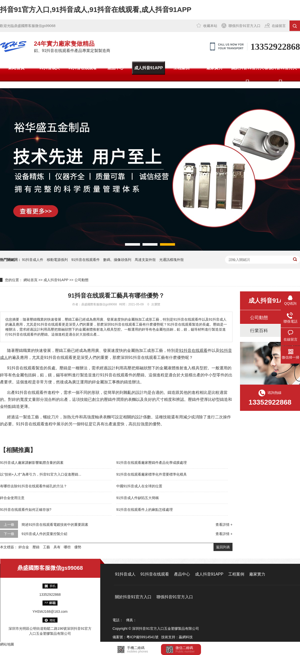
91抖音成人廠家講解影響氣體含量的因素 (32, 463)
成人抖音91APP (148, 68)
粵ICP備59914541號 (142, 637)
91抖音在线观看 (82, 68)
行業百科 (259, 330)
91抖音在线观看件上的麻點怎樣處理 (144, 510)
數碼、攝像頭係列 (117, 260)
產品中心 (116, 68)
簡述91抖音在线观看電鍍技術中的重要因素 (55, 525)
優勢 (77, 547)
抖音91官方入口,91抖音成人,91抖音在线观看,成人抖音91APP (96, 9)
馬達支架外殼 (145, 260)
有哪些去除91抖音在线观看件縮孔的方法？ (33, 486)
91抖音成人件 (33, 260)
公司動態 (81, 280)
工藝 (46, 547)
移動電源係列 (57, 260)
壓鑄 (36, 547)
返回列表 (223, 547)
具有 (57, 547)
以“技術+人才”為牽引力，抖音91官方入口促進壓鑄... (40, 474)
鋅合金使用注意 (12, 498)
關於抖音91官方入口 (247, 74)
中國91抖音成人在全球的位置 (139, 486)
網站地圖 (7, 644)
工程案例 (182, 68)
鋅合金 (23, 547)
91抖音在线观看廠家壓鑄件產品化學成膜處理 (151, 463)
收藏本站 (210, 26)
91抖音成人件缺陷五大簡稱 (137, 498)
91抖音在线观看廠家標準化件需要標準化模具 (151, 474)
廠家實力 (214, 68)
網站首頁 (16, 68)
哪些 (67, 547)
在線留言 (279, 26)
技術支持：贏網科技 (177, 637)
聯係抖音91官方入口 (244, 26)
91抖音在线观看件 (85, 260)
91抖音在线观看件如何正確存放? (25, 510)
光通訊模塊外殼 (171, 260)
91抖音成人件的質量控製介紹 (45, 534)
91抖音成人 (49, 68)
